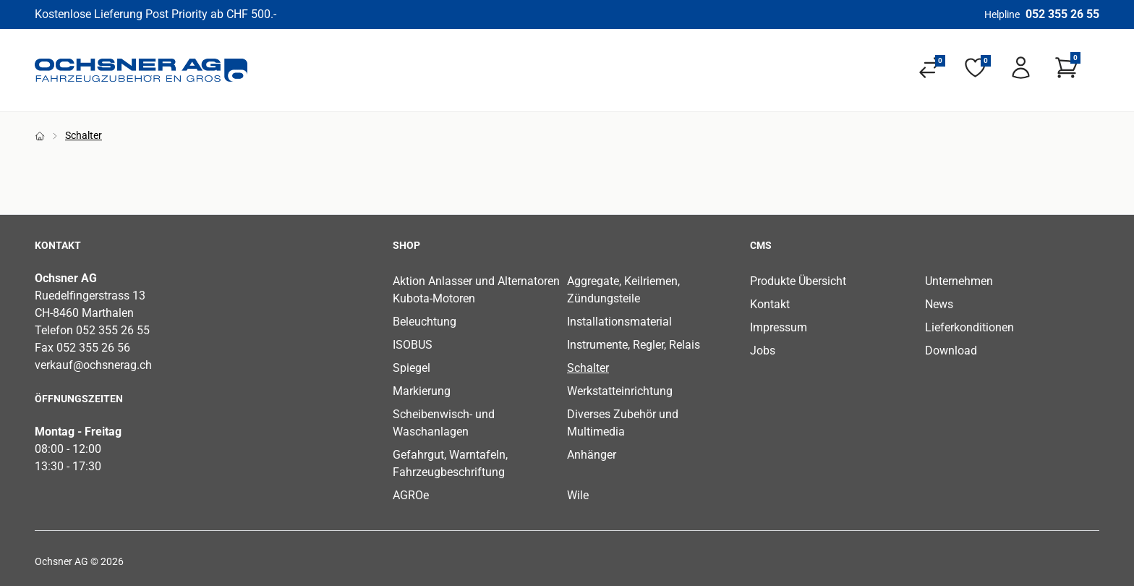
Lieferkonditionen (969, 327)
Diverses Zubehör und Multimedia (622, 422)
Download (951, 350)
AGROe (411, 495)
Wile (578, 495)
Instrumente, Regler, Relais (633, 345)
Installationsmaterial (619, 321)
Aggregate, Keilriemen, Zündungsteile (623, 289)
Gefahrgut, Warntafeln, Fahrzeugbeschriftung (450, 463)
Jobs (762, 350)
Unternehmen (959, 281)
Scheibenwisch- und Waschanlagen (444, 422)
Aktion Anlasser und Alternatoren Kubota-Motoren (476, 289)
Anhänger (591, 455)
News (939, 304)
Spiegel (411, 368)
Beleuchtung (424, 321)
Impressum (778, 327)
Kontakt (770, 304)
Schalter (588, 368)
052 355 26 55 (1062, 14)
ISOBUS (412, 345)
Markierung (422, 391)
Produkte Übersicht (798, 281)
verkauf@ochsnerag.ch (93, 365)
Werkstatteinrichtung (620, 391)
